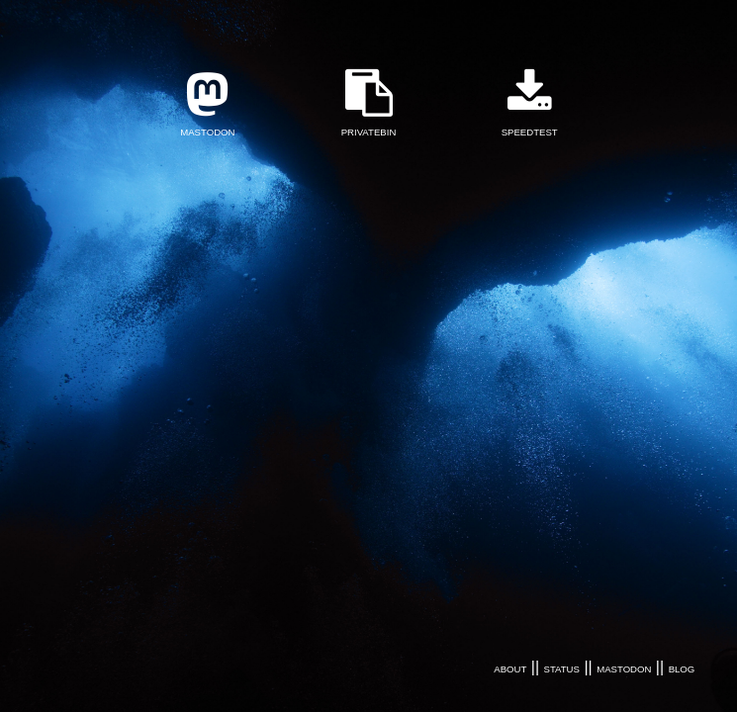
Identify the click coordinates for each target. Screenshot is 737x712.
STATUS (562, 669)
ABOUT (510, 669)
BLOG (682, 669)
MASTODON (624, 669)
